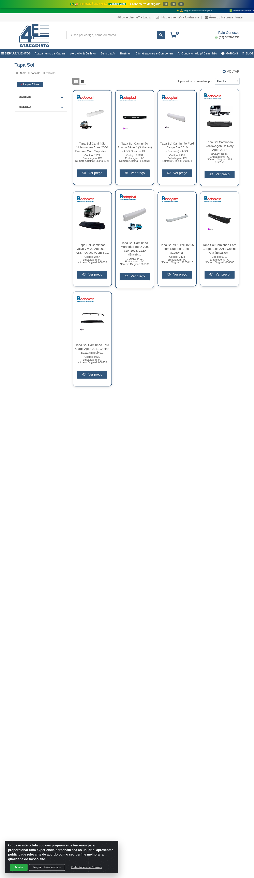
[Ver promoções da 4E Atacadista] (127, 6)
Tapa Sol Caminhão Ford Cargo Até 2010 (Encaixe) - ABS (177, 147)
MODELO (41, 107)
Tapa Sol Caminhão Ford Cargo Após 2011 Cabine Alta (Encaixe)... (220, 248)
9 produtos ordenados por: (195, 81)
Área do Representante (223, 17)
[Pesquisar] (161, 35)
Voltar (231, 71)
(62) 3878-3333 (227, 37)
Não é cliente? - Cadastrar (177, 17)
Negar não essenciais (47, 867)
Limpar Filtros (30, 84)
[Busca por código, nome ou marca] (111, 35)
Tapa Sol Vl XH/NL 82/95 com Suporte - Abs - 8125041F (177, 248)
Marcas (41, 97)
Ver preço (92, 173)
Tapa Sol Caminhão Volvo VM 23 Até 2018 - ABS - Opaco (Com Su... (92, 248)
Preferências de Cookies (86, 867)
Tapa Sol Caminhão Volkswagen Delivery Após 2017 (220, 145)
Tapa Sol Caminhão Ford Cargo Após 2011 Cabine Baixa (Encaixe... (92, 348)
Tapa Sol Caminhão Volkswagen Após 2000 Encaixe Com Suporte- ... (92, 147)
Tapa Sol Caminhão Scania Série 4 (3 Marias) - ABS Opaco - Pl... (135, 147)
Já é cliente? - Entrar (135, 17)
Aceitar (18, 867)
